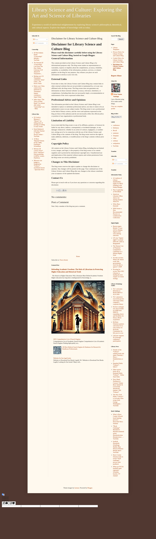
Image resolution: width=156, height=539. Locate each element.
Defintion (116, 128)
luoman (77, 488)
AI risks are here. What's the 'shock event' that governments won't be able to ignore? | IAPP (118, 262)
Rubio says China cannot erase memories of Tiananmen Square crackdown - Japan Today (39, 91)
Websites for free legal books (62, 358)
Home (78, 256)
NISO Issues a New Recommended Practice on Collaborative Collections (117, 213)
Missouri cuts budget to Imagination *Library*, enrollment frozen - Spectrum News (39, 165)
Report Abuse (116, 76)
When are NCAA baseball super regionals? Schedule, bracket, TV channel (118, 471)
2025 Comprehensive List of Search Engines (66, 339)
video (114, 138)
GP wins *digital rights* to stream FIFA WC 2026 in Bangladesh (118, 240)
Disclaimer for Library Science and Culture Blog (118, 67)
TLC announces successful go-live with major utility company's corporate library (118, 300)
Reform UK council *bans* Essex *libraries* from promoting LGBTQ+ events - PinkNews (39, 153)
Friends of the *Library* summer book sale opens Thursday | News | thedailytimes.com (118, 355)
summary (116, 133)
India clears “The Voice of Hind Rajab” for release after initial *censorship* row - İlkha (39, 104)
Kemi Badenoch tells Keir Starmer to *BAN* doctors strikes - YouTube (39, 132)
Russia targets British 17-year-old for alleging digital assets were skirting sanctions (118, 231)
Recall (115, 130)
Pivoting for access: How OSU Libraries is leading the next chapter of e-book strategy (118, 274)
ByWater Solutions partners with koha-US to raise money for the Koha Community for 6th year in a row (118, 327)
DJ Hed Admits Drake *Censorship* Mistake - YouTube (38, 56)
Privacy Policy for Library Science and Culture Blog (118, 54)
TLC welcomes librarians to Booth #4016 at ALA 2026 (117, 291)
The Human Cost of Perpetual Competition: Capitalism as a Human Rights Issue (118, 250)
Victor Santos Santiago (117, 95)
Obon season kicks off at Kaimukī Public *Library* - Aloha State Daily (118, 373)
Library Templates (116, 48)
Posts (35, 39)
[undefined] (5, 503)
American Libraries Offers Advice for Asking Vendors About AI (118, 197)
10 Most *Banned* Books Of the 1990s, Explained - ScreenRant (39, 142)
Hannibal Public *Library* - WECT (118, 365)
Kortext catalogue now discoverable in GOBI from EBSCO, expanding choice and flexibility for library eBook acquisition (118, 313)
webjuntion (116, 143)
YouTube (116, 146)
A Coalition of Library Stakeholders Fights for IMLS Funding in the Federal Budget (118, 182)
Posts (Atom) (64, 260)
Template (116, 136)
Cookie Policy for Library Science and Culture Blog (118, 60)
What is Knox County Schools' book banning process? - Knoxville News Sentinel (118, 419)
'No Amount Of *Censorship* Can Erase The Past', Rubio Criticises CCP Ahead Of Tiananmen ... (38, 68)
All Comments (38, 43)
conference (116, 125)
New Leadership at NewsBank (118, 191)
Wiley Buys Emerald (116, 205)
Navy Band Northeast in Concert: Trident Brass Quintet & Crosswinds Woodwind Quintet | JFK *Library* (118, 386)
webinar (115, 141)
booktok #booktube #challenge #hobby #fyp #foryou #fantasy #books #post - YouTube (118, 447)
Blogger (89, 488)
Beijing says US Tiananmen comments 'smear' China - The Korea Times (39, 79)
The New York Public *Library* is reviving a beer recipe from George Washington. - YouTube (118, 400)
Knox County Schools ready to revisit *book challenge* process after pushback (118, 459)
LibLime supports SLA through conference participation (118, 338)
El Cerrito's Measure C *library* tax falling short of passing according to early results (39, 122)
